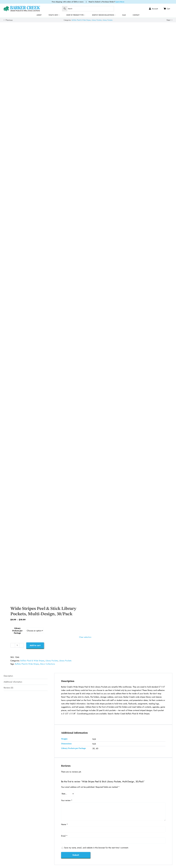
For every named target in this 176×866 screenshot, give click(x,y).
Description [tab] (8, 675)
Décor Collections (47, 664)
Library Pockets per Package (17, 630)
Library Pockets (97, 20)
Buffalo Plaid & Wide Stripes (81, 20)
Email (64, 835)
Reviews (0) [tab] (8, 687)
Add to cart (35, 645)
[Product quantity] (17, 645)
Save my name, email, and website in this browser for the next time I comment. (96, 847)
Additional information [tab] (13, 681)
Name (64, 824)
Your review (66, 800)
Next (168, 20)
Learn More (120, 2)
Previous (9, 20)
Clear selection (85, 637)
